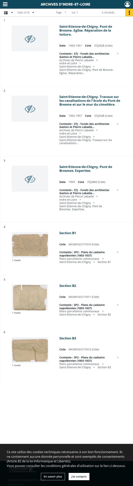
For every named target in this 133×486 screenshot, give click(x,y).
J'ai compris (79, 476)
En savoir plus (53, 476)
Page (59, 12)
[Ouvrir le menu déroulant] (5, 4)
